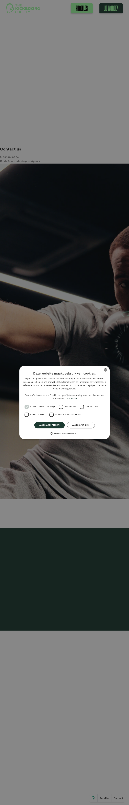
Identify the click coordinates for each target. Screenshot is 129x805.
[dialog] (64, 402)
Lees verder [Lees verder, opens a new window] (71, 398)
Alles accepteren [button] (49, 425)
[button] (64, 433)
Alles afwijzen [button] (80, 425)
